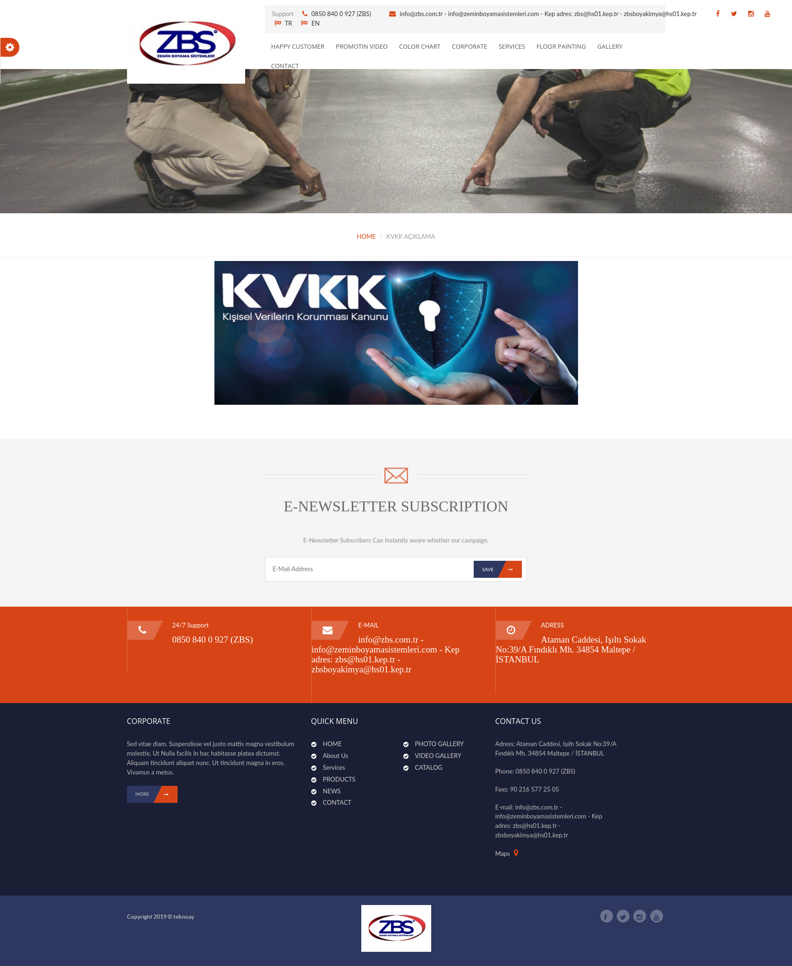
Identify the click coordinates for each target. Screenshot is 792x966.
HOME (366, 236)
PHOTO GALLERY (439, 744)
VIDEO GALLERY (438, 755)
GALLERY (610, 46)
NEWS (332, 791)
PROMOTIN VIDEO (362, 46)
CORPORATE (469, 46)
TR (283, 23)
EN (310, 23)
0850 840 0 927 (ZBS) (342, 13)
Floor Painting (561, 46)
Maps (502, 853)
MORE (157, 794)
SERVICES (512, 46)
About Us (336, 755)
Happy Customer (297, 46)
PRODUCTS (339, 779)
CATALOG (429, 767)
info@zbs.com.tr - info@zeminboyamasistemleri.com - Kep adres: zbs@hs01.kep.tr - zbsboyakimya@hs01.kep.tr (548, 13)
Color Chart (420, 46)
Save (502, 569)
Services (334, 767)
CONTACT (285, 65)
